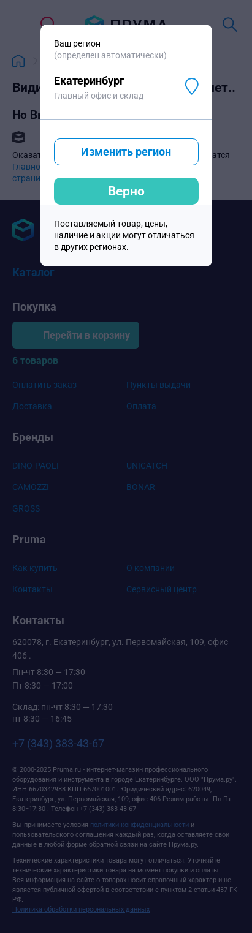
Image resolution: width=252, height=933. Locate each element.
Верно (126, 191)
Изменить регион (126, 151)
